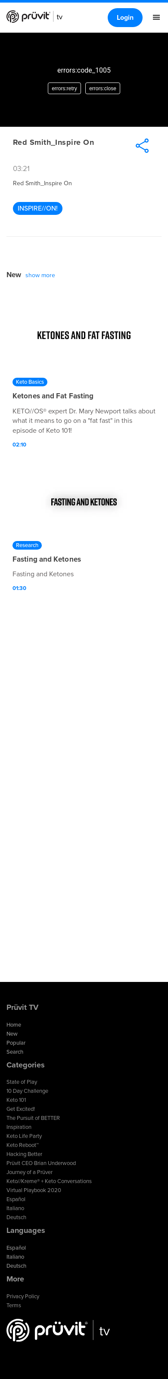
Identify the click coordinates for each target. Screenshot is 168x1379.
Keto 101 (16, 1100)
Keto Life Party (24, 1136)
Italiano (15, 1208)
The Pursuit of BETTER (33, 1118)
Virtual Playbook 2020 (33, 1190)
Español (15, 1199)
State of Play (21, 1082)
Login (125, 17)
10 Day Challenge (27, 1091)
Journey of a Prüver (29, 1172)
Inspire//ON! (38, 208)
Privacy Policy (22, 1296)
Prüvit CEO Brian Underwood (41, 1163)
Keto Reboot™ (22, 1145)
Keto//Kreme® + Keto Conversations (49, 1181)
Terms (13, 1305)
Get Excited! (20, 1109)
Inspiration (18, 1127)
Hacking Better (24, 1154)
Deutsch (16, 1217)
